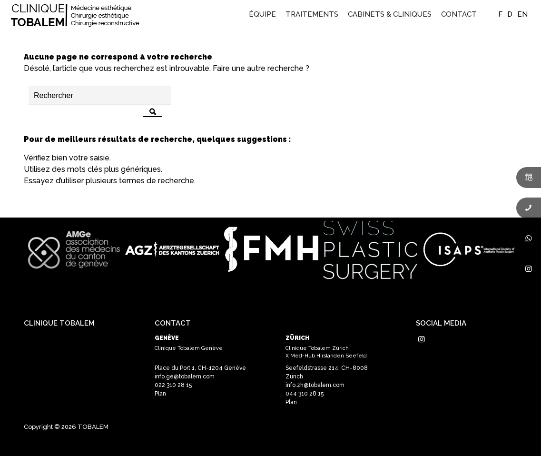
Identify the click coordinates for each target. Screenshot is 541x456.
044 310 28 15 (304, 393)
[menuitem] (262, 14)
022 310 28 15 (173, 385)
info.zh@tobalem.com (314, 385)
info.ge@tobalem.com (185, 376)
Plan (160, 393)
